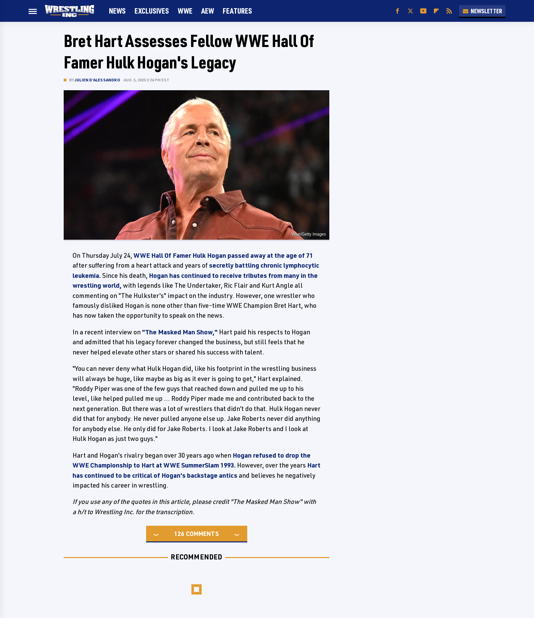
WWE (185, 10)
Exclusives (152, 10)
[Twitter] (410, 11)
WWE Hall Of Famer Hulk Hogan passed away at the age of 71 (223, 255)
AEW (207, 10)
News (117, 10)
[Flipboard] (436, 11)
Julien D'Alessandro (97, 79)
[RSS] (449, 11)
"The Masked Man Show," (180, 332)
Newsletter (482, 11)
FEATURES (237, 10)
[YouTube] (423, 11)
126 (179, 533)
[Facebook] (397, 11)
